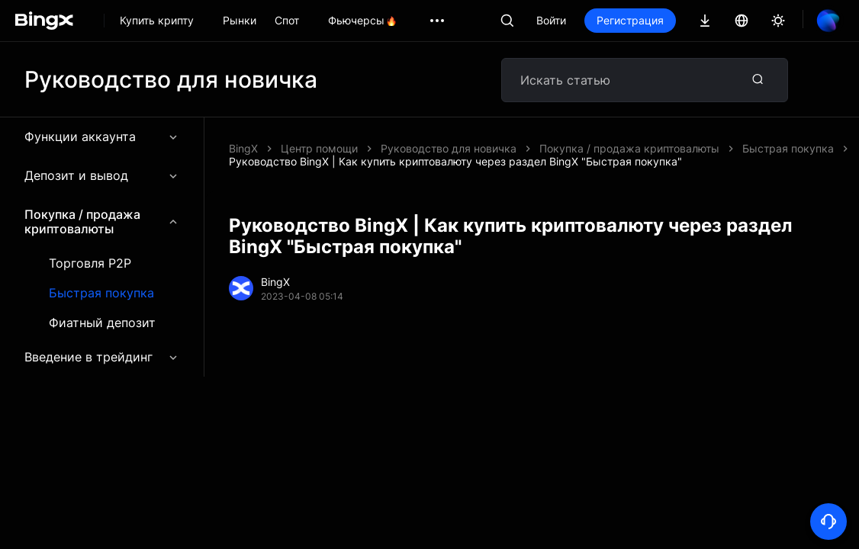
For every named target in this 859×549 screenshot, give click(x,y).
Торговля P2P (90, 263)
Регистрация (630, 20)
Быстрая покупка (101, 293)
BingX (243, 148)
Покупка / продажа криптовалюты (101, 221)
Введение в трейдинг (101, 356)
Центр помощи (319, 148)
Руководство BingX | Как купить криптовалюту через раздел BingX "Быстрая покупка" (455, 161)
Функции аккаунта (101, 136)
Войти (551, 20)
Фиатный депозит (102, 323)
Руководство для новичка (448, 148)
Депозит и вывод (101, 175)
